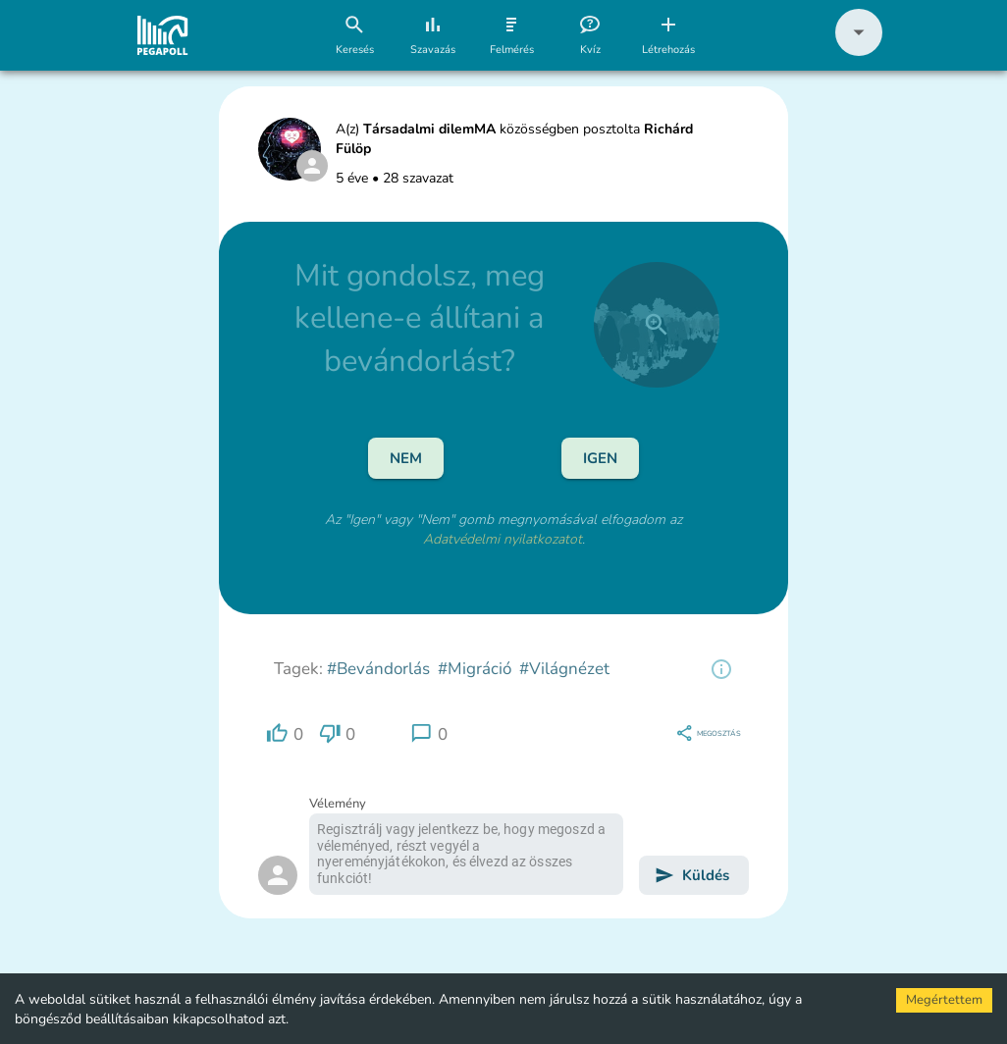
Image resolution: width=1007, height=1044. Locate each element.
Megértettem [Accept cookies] (944, 1000)
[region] (721, 669)
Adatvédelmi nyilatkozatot (502, 539)
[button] (858, 51)
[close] (656, 324)
